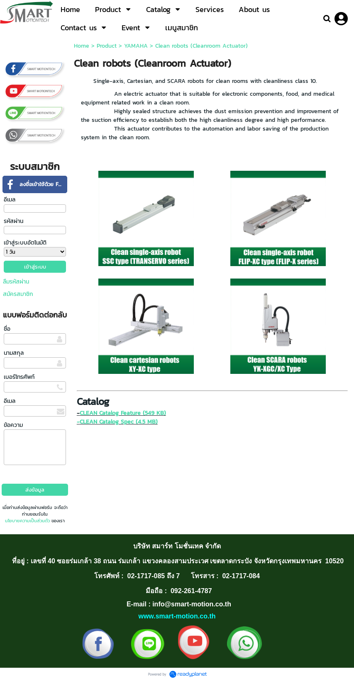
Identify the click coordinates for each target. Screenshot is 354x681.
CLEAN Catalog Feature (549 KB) (123, 413)
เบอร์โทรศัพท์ (19, 377)
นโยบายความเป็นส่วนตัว (27, 520)
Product (107, 45)
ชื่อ (7, 329)
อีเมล (9, 199)
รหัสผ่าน (13, 221)
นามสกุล (14, 353)
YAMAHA (136, 45)
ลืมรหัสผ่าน (16, 281)
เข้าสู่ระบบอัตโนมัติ (25, 242)
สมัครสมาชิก (18, 294)
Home (81, 45)
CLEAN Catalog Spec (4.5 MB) (119, 421)
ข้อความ (13, 425)
